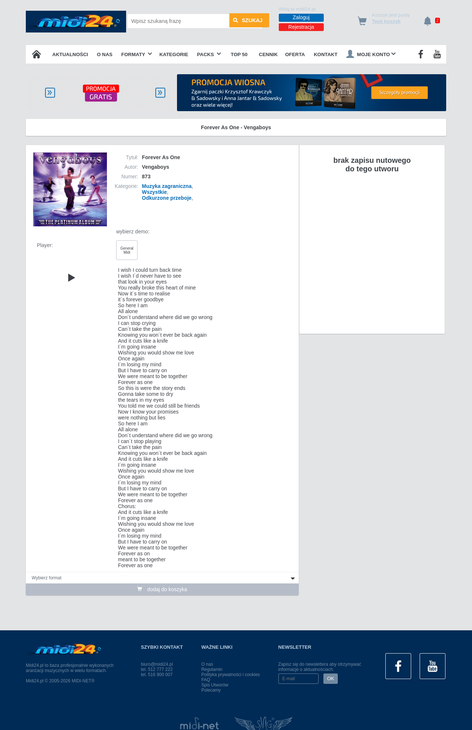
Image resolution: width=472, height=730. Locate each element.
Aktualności (70, 54)
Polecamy (211, 690)
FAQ (205, 679)
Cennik (268, 54)
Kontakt (325, 54)
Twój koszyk (386, 21)
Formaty (136, 54)
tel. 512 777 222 (157, 669)
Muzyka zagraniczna (167, 186)
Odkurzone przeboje (167, 198)
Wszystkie (154, 192)
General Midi (126, 250)
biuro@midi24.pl (157, 664)
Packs (209, 54)
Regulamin (211, 669)
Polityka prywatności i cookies (230, 674)
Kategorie (173, 54)
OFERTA (295, 54)
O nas (104, 54)
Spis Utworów (214, 685)
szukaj (248, 21)
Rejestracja (301, 27)
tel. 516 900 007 (157, 674)
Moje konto (371, 54)
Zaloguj (301, 17)
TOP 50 (239, 54)
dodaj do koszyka (162, 589)
